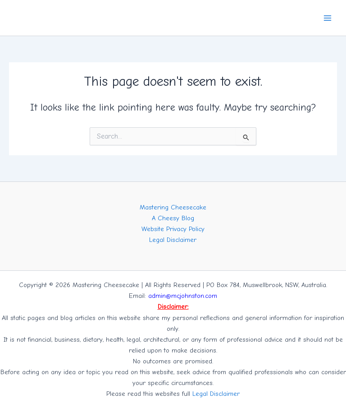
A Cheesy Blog (173, 218)
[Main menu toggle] (327, 18)
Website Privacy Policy (173, 229)
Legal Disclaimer (172, 240)
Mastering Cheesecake (173, 207)
